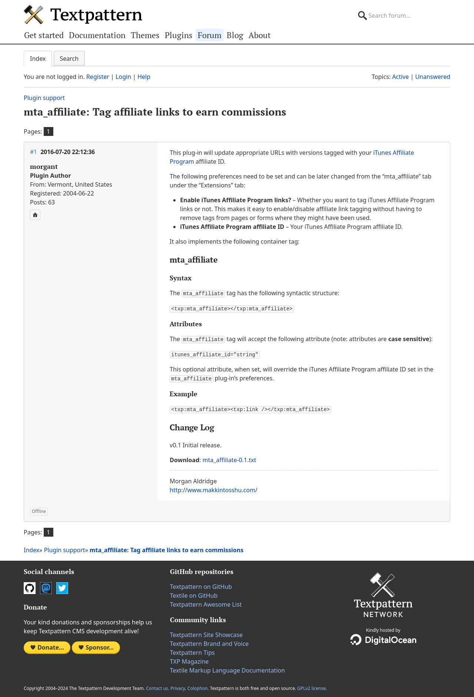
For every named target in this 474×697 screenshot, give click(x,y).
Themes (145, 35)
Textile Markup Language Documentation (227, 668)
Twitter (62, 586)
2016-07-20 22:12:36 (67, 152)
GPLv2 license (311, 686)
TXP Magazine (189, 659)
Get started (44, 35)
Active (400, 77)
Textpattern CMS (83, 14)
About (259, 35)
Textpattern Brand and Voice (209, 641)
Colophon (197, 686)
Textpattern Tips (192, 650)
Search (69, 58)
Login (123, 77)
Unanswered (432, 77)
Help (143, 77)
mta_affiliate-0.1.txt (229, 458)
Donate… (47, 645)
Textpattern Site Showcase (206, 632)
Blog (235, 35)
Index (38, 58)
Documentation (97, 35)
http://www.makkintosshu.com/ (213, 488)
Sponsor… (96, 645)
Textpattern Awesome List (206, 602)
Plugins (179, 35)
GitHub (30, 586)
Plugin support (44, 98)
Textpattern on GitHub (201, 584)
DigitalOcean (383, 637)
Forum (209, 35)
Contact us (157, 686)
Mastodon (46, 586)
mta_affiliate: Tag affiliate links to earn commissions (155, 112)
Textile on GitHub (194, 593)
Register (97, 77)
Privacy (177, 686)
